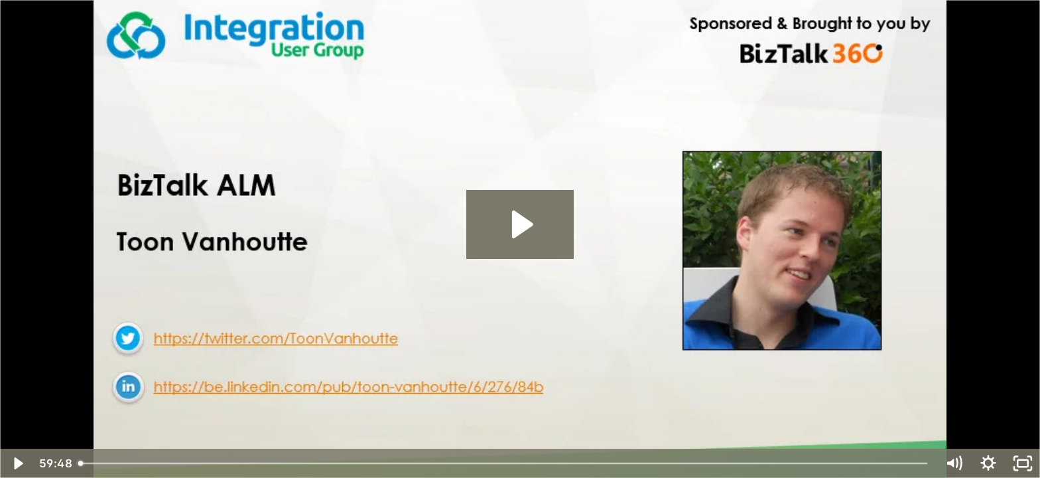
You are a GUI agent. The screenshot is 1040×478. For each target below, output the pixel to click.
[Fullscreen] (1023, 463)
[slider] (504, 463)
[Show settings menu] (988, 463)
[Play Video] (17, 463)
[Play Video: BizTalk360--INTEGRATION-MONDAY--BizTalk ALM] (520, 224)
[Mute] (954, 463)
